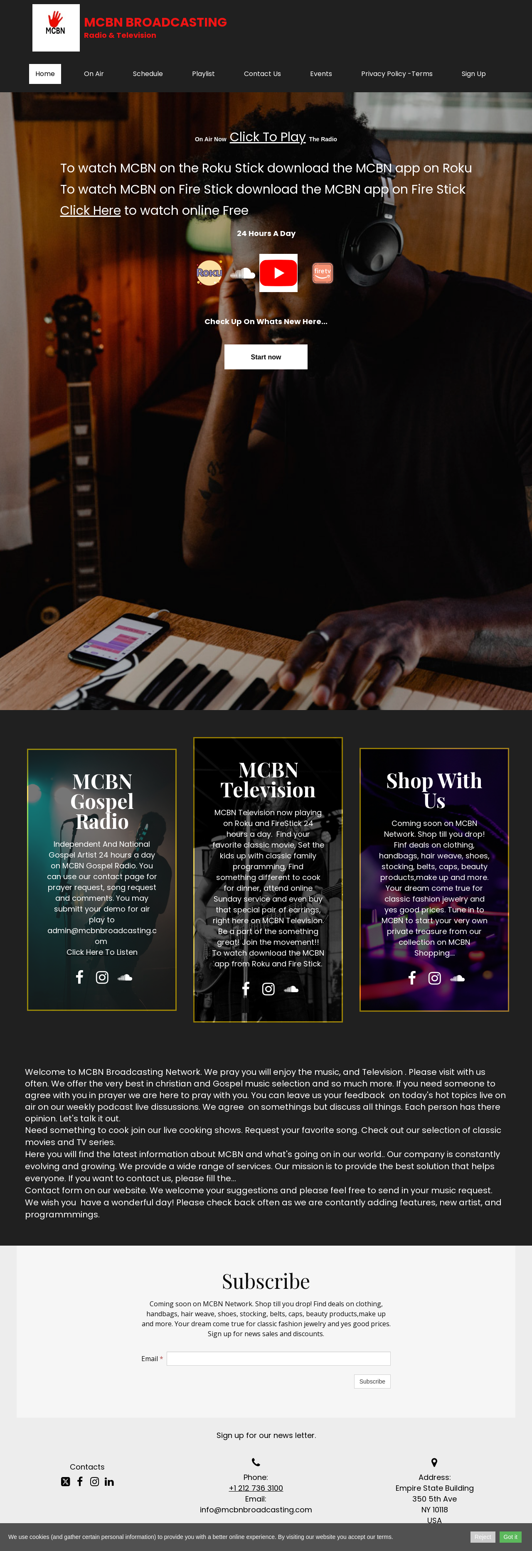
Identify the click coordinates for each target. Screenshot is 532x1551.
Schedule (148, 74)
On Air (94, 74)
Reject (483, 1537)
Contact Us (262, 74)
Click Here (90, 210)
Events (321, 74)
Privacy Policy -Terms (397, 74)
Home (45, 74)
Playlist (203, 74)
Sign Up (474, 74)
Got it (510, 1537)
